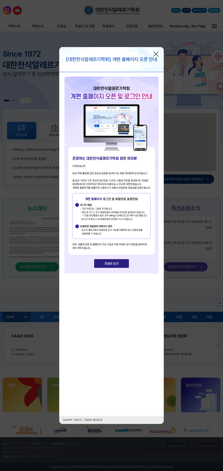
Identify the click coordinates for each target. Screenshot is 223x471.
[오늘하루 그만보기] (72, 420)
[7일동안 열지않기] (93, 420)
